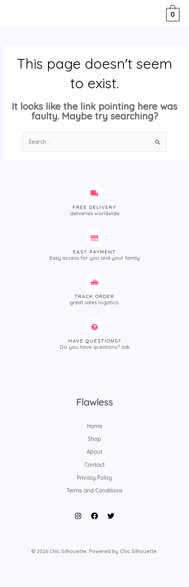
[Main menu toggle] (17, 14)
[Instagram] (78, 515)
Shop (94, 438)
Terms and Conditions (94, 490)
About (94, 451)
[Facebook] (94, 515)
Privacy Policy (94, 477)
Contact (94, 464)
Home (94, 426)
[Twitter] (110, 515)
